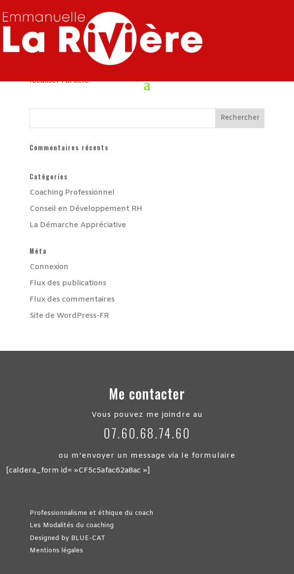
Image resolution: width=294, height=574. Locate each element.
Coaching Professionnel (72, 193)
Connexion (49, 267)
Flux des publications (68, 283)
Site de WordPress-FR (69, 316)
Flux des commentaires (72, 299)
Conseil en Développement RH (86, 209)
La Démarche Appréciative (78, 225)
